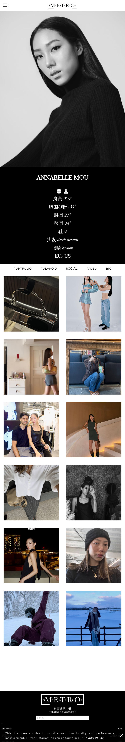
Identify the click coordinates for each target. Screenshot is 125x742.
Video (92, 268)
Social (71, 268)
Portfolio (23, 268)
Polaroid (49, 268)
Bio (109, 268)
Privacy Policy (94, 737)
